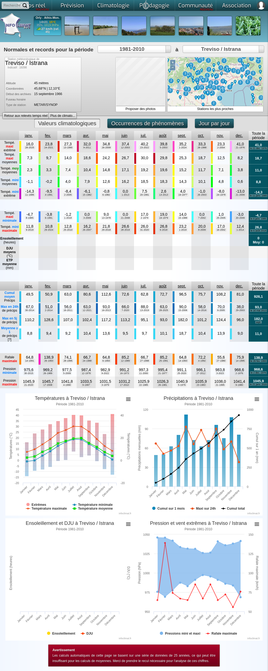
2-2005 (68, 194)
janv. (29, 135)
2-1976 (239, 373)
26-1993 (48, 360)
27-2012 (201, 373)
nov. (220, 135)
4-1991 (49, 194)
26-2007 (87, 229)
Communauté (195, 6)
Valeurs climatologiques (67, 123)
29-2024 (48, 229)
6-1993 (106, 360)
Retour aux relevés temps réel (26, 116)
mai (105, 135)
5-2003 (163, 147)
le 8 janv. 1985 (258, 218)
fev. (48, 135)
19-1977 (182, 194)
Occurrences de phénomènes (147, 123)
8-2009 (202, 229)
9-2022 (105, 373)
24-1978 (221, 194)
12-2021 (87, 310)
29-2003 (240, 310)
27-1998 (144, 360)
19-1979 (163, 218)
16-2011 (67, 310)
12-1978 (86, 373)
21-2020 (28, 385)
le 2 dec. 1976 (258, 372)
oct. (201, 135)
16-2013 (106, 310)
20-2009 (240, 218)
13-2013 (163, 194)
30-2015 (28, 373)
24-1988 (87, 360)
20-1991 (144, 194)
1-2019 (182, 229)
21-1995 (220, 385)
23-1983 (201, 385)
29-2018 (106, 229)
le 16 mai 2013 (258, 310)
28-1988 (201, 147)
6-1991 (49, 218)
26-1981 (162, 385)
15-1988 (182, 218)
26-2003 (201, 194)
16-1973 (124, 373)
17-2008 (47, 385)
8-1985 (29, 218)
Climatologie (113, 5)
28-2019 (125, 229)
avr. (86, 135)
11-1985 (29, 194)
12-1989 (125, 360)
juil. (144, 135)
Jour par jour (214, 123)
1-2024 (182, 147)
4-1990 (67, 385)
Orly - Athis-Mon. (48, 17)
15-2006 (182, 310)
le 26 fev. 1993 (258, 361)
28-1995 (67, 360)
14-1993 (182, 360)
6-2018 (163, 229)
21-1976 (240, 147)
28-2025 (29, 147)
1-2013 (125, 194)
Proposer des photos (141, 109)
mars (67, 135)
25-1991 (163, 360)
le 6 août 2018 (258, 230)
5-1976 (182, 385)
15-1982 (87, 194)
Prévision (72, 5)
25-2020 (181, 373)
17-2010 (124, 385)
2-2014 (49, 310)
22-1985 (143, 385)
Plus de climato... (62, 116)
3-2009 (87, 218)
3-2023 (220, 373)
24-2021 (48, 147)
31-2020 (144, 229)
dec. (239, 135)
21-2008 (125, 218)
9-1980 (239, 385)
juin (124, 135)
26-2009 (106, 147)
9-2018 (29, 229)
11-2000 (143, 373)
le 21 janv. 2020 (258, 384)
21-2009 (240, 194)
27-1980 (221, 360)
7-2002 (202, 218)
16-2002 (221, 229)
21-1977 (162, 373)
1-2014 (240, 229)
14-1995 (240, 360)
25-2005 (221, 218)
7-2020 (125, 310)
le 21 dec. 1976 (258, 148)
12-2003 (125, 147)
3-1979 (105, 385)
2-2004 (221, 147)
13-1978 (106, 218)
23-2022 (144, 147)
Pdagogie (154, 5)
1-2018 (68, 218)
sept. (182, 135)
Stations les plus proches (215, 109)
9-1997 (86, 385)
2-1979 (144, 218)
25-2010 (67, 229)
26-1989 (47, 373)
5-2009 (67, 373)
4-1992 (202, 360)
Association (236, 5)
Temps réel (33, 6)
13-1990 (67, 147)
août (162, 135)
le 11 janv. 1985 (258, 195)
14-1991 (29, 360)
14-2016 (201, 310)
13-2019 (144, 310)
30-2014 (29, 310)
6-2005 (221, 310)
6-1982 (106, 194)
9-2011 (87, 147)
